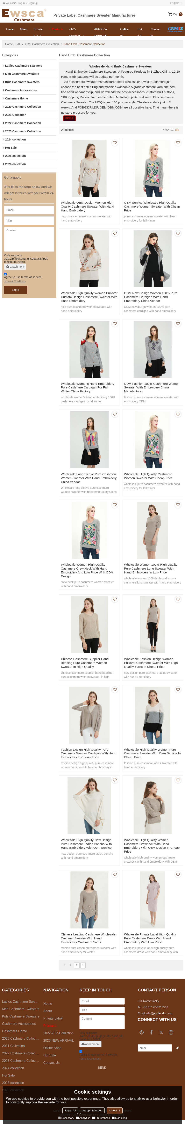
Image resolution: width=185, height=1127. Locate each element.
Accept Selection (92, 1110)
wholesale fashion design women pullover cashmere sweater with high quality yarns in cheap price (150, 667)
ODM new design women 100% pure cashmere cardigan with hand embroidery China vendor (152, 298)
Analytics (83, 1117)
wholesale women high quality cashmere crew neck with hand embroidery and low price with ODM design (88, 573)
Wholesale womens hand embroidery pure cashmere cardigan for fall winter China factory (89, 389)
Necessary (66, 1117)
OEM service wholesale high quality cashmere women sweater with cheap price (151, 206)
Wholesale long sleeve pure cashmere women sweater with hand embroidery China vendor (85, 480)
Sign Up (33, 3)
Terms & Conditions (15, 281)
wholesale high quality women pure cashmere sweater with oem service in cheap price (152, 758)
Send (15, 289)
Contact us (155, 33)
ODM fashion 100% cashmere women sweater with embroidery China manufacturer (149, 389)
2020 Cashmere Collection (42, 44)
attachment (15, 266)
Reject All (70, 1110)
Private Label (38, 33)
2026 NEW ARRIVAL (100, 33)
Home (10, 29)
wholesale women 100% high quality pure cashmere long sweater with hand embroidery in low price (152, 571)
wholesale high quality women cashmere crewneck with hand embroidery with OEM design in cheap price (148, 851)
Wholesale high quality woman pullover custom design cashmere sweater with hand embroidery (87, 298)
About (23, 29)
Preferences (101, 1117)
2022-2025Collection (78, 33)
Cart (178, 14)
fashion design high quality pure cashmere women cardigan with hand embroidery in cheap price (86, 758)
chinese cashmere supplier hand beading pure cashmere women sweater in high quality (86, 667)
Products (57, 29)
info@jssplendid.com (159, 1020)
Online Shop (124, 33)
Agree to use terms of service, (23, 278)
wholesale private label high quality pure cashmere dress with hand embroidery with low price (151, 944)
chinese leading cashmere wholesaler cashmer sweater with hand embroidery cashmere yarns (87, 944)
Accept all (114, 1110)
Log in (21, 3)
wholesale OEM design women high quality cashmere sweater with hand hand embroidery (89, 206)
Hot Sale (140, 33)
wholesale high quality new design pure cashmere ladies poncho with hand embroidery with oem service (88, 849)
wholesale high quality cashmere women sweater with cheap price (149, 478)
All (19, 44)
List (172, 130)
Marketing (119, 1117)
